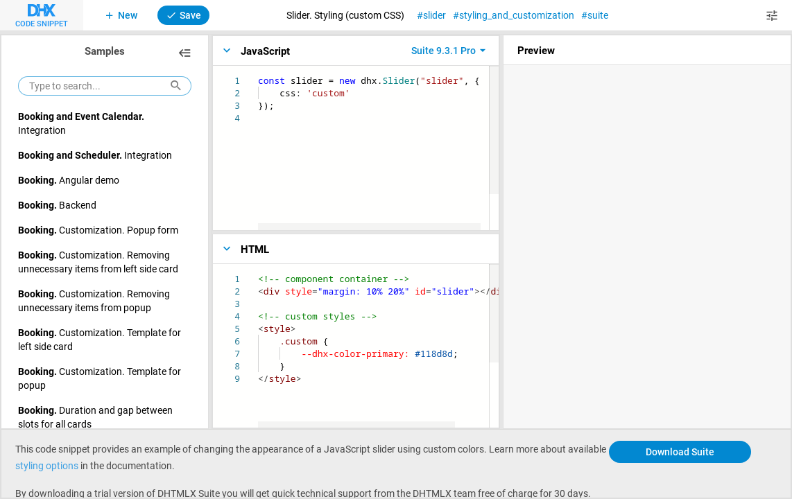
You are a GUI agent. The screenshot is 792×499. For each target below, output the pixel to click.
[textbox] (258, 74)
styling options (47, 465)
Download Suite (680, 451)
